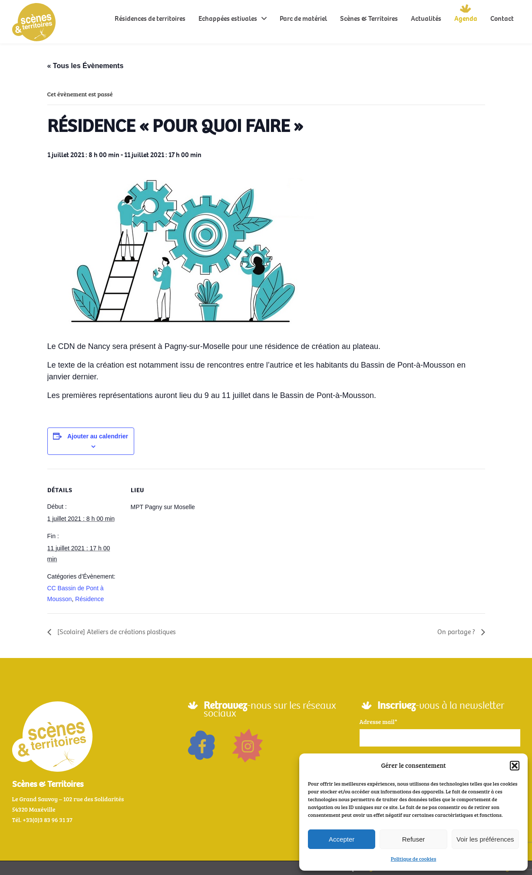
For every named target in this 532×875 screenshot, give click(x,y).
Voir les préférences (485, 839)
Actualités (426, 18)
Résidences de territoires (150, 18)
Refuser (413, 839)
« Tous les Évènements (85, 65)
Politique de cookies (413, 858)
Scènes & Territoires (369, 18)
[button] (514, 765)
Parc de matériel (303, 18)
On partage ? (457, 631)
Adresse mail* (378, 721)
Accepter (341, 839)
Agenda (465, 18)
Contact (502, 18)
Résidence (89, 598)
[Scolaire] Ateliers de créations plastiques (115, 631)
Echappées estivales (227, 18)
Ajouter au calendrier (97, 436)
